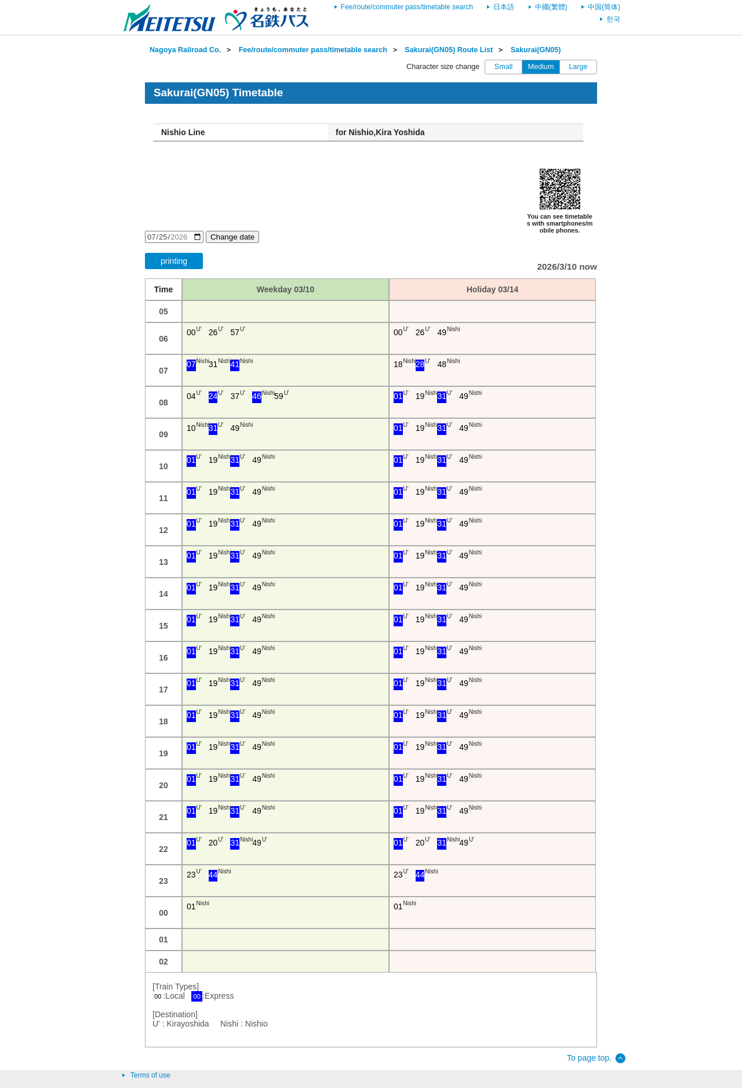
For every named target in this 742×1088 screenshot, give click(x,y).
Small (503, 67)
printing (174, 261)
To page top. (589, 1057)
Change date (232, 237)
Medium (541, 67)
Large (578, 67)
